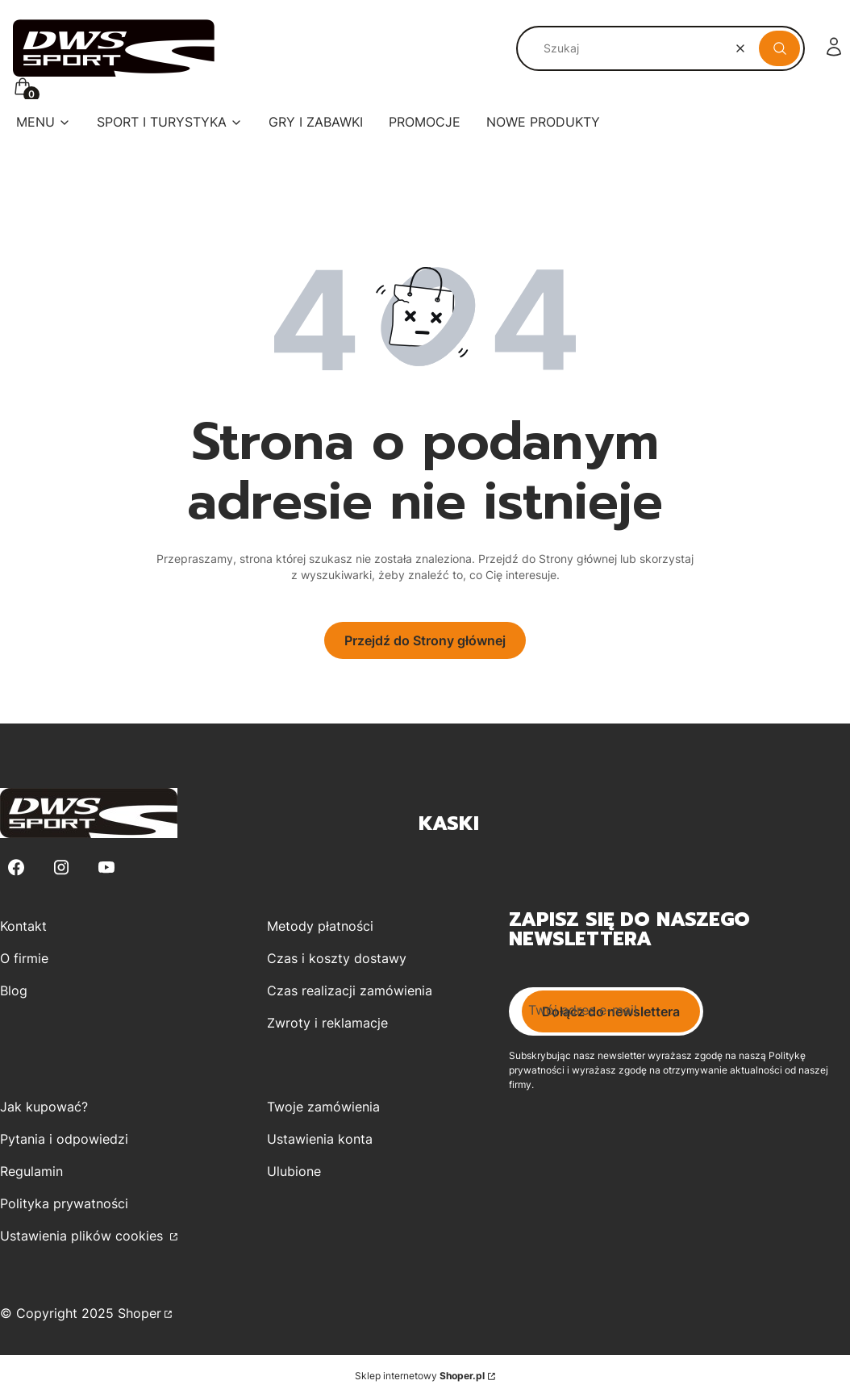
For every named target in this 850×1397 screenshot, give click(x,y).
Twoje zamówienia (323, 1107)
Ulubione (294, 1171)
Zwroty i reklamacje (327, 1023)
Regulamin (31, 1171)
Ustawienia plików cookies (83, 1236)
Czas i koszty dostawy (336, 958)
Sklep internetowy (420, 1376)
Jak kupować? (44, 1107)
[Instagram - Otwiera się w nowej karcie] (61, 867)
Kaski (449, 823)
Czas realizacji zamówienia (349, 990)
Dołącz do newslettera (611, 1011)
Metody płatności (320, 926)
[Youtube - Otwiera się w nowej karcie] (106, 867)
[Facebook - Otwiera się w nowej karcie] (16, 867)
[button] (779, 48)
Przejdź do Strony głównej (425, 640)
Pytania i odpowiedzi (64, 1139)
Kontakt (23, 926)
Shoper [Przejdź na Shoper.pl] (139, 1313)
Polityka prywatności (64, 1203)
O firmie (24, 958)
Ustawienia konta (320, 1139)
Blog (13, 990)
